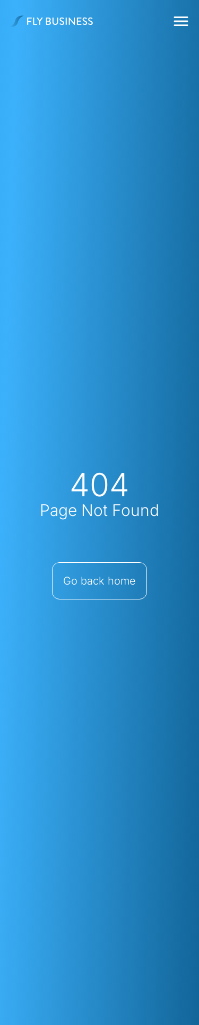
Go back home (99, 580)
